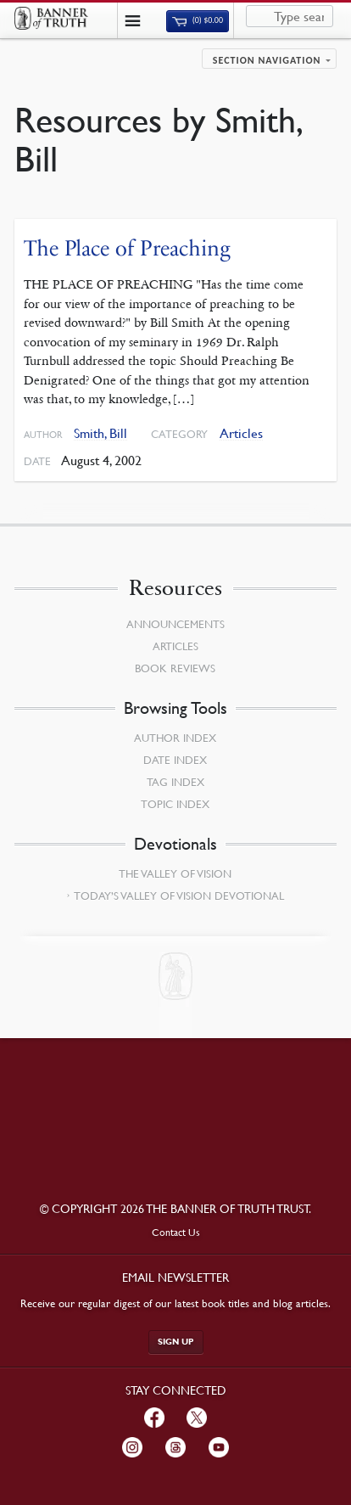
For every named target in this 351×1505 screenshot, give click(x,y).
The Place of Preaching (127, 248)
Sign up (176, 1341)
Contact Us (176, 1232)
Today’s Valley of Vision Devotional (179, 895)
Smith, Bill (100, 433)
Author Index (175, 737)
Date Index (175, 760)
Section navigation (267, 60)
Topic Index (175, 804)
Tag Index (175, 782)
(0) (197, 20)
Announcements (175, 624)
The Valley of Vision (175, 873)
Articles (241, 433)
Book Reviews (175, 668)
